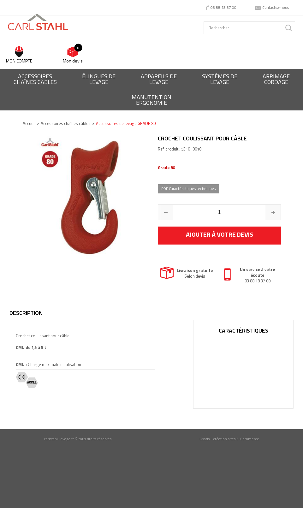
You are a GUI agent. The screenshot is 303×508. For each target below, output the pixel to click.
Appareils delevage (159, 79)
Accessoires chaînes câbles (66, 123)
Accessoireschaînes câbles (35, 79)
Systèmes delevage (219, 79)
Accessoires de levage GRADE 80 (126, 123)
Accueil (29, 123)
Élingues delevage (99, 79)
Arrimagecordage (276, 79)
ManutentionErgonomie (151, 100)
